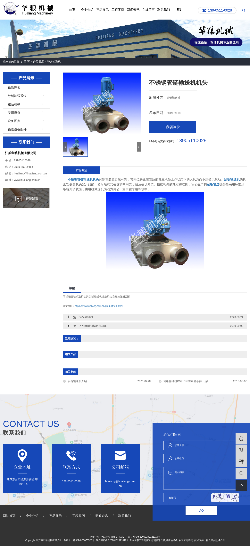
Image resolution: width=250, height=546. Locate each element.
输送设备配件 (17, 129)
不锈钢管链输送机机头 (75, 296)
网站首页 (9, 515)
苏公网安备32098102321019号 (144, 536)
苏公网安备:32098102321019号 (112, 540)
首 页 (27, 61)
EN (179, 9)
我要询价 (173, 127)
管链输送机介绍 (77, 381)
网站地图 (105, 536)
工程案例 (118, 9)
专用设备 (14, 112)
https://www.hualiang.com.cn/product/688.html (99, 306)
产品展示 (102, 9)
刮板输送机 (159, 540)
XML (121, 536)
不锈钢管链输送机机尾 (93, 325)
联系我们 (163, 9)
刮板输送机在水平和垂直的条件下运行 (186, 381)
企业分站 (94, 536)
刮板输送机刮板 (121, 296)
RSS (114, 536)
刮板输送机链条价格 (100, 296)
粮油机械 (14, 104)
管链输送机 (54, 61)
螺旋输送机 (172, 540)
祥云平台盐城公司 (215, 540)
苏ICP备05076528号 (83, 540)
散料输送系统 (17, 96)
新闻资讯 (133, 9)
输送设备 (14, 87)
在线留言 (148, 9)
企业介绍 (87, 9)
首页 (72, 9)
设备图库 (14, 121)
